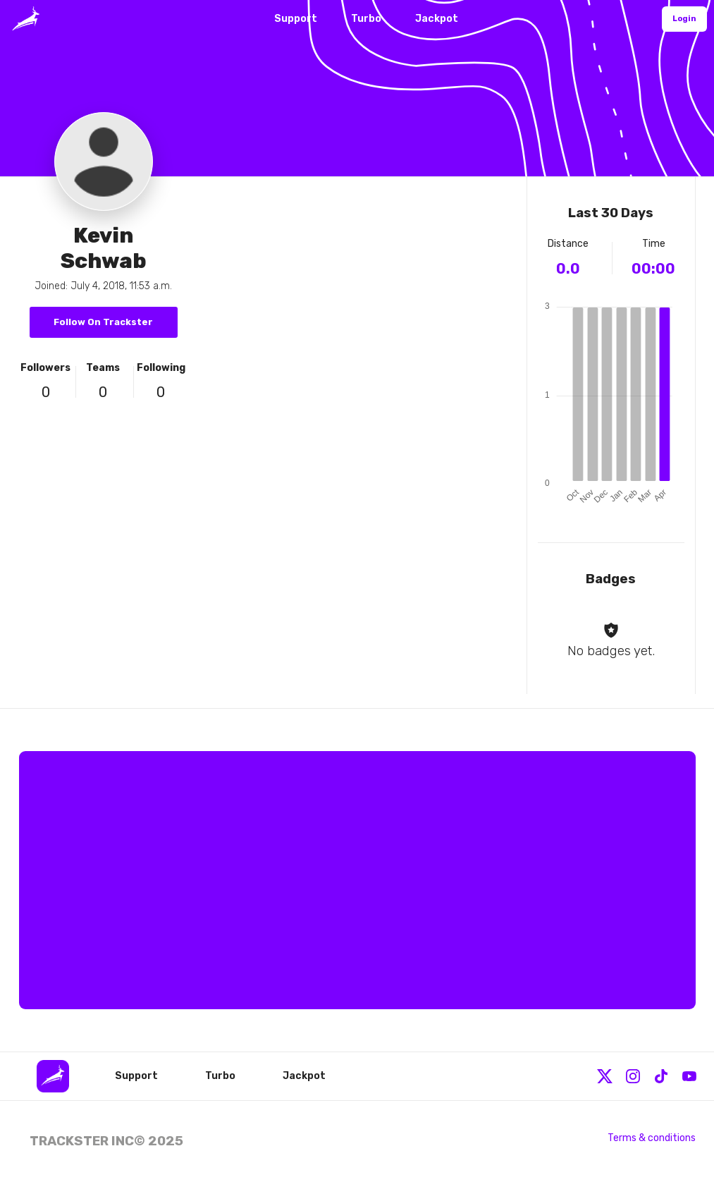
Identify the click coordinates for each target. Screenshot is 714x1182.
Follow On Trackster (103, 322)
